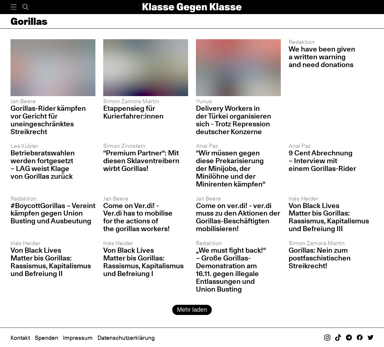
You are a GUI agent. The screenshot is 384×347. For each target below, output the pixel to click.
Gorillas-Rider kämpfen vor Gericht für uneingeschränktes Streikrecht (48, 120)
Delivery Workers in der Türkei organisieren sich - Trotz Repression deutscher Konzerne (233, 120)
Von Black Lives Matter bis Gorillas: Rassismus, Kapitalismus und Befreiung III (329, 217)
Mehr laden (192, 309)
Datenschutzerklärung (126, 337)
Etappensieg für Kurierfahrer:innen (133, 112)
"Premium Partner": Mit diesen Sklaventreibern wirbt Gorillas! (141, 161)
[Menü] (13, 7)
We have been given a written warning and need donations (322, 57)
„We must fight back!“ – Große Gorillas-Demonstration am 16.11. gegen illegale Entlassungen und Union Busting (231, 269)
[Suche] (25, 7)
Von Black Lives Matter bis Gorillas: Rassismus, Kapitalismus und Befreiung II (50, 262)
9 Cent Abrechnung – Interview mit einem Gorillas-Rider (322, 161)
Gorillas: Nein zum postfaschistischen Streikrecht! (320, 258)
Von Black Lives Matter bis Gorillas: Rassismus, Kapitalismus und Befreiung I (143, 262)
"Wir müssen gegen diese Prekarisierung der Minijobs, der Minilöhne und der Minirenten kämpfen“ (231, 168)
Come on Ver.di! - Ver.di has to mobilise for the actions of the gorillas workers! (137, 217)
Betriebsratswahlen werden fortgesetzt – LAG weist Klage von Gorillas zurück (42, 165)
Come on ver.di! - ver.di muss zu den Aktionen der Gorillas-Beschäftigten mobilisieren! (238, 217)
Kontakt (20, 337)
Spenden (46, 337)
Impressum (78, 337)
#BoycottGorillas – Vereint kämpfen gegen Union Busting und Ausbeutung (52, 213)
